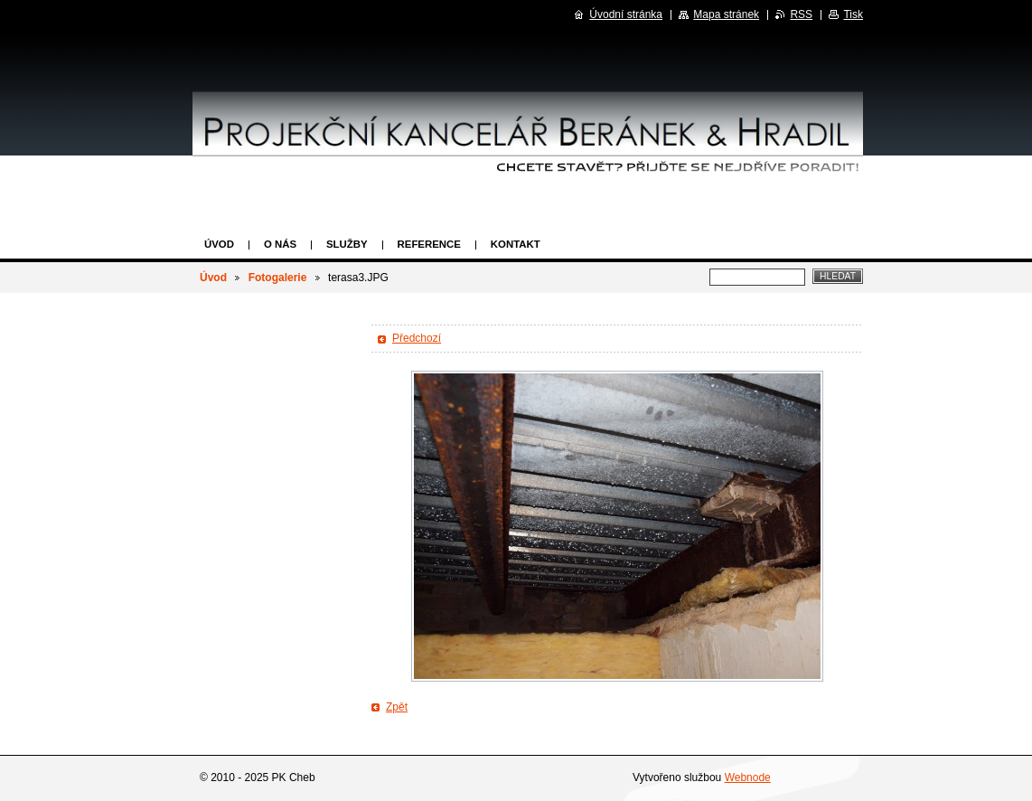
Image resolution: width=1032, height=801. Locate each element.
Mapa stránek (726, 14)
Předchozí (416, 338)
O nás (280, 244)
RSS (801, 14)
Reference (429, 244)
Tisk (853, 14)
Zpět (397, 707)
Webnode (748, 777)
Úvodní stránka (625, 14)
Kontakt (515, 244)
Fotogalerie (278, 277)
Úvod (219, 244)
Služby (347, 244)
